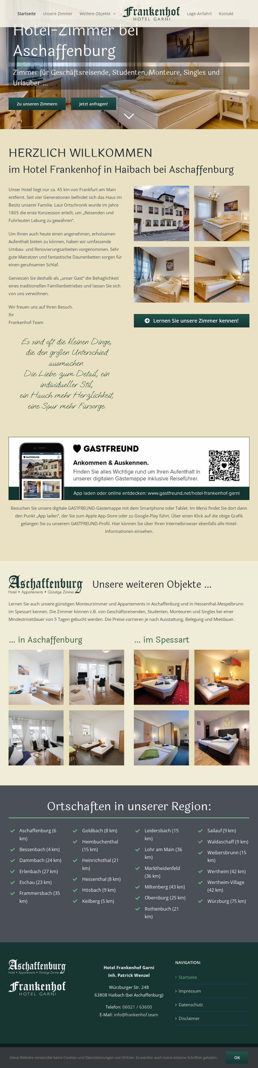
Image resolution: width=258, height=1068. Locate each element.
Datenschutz (191, 1004)
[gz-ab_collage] (66, 652)
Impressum (190, 991)
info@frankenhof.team (136, 1014)
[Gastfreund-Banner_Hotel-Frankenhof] (129, 439)
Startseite (188, 977)
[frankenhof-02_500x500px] (222, 188)
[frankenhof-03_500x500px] (162, 249)
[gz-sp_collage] (191, 652)
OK (237, 1057)
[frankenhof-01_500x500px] (162, 188)
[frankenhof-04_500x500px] (222, 249)
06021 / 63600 (137, 1007)
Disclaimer (189, 1018)
